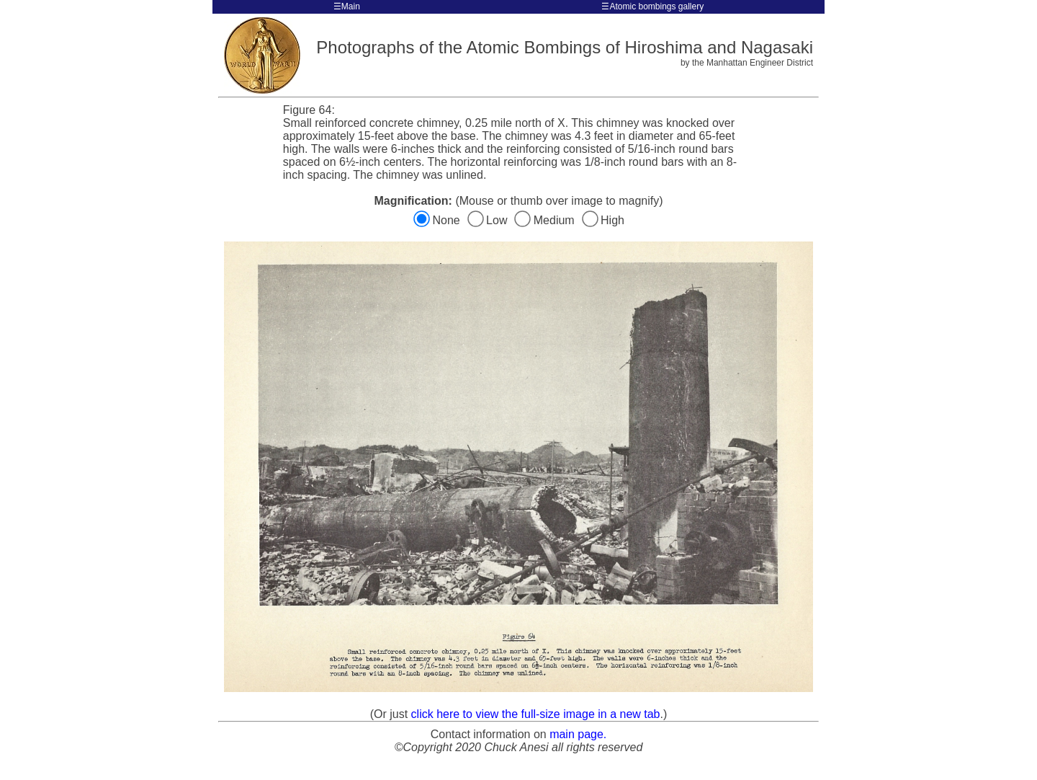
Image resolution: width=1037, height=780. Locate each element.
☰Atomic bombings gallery (652, 6)
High (603, 220)
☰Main (346, 6)
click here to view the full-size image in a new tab (535, 714)
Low (489, 220)
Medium (546, 220)
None (438, 220)
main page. (577, 734)
